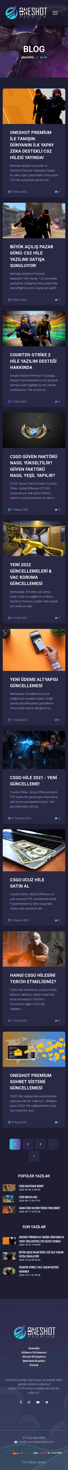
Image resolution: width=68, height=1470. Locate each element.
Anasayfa (34, 1348)
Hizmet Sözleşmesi (34, 1356)
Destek (34, 1365)
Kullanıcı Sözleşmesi (34, 1352)
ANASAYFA (27, 57)
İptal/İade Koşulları (34, 1360)
